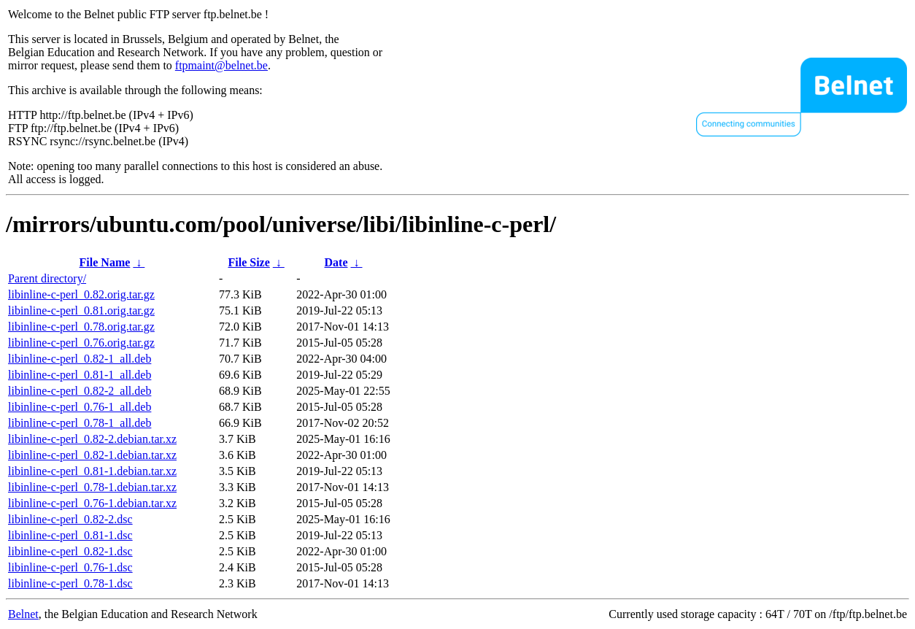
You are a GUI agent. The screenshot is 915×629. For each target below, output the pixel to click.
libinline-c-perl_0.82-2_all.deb (79, 391)
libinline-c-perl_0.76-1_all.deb (79, 407)
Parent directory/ (47, 278)
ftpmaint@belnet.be (221, 65)
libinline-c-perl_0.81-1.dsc (70, 535)
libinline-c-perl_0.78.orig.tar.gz (81, 326)
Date (336, 262)
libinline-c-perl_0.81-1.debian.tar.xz (92, 471)
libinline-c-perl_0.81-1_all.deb (79, 374)
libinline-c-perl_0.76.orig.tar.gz (81, 342)
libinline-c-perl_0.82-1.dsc (70, 551)
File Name (105, 262)
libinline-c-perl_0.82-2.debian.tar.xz (92, 439)
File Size (248, 262)
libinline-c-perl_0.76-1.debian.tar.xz (92, 503)
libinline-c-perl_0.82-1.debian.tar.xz (92, 455)
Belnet (23, 614)
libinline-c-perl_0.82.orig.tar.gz (81, 294)
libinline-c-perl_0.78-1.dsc (70, 583)
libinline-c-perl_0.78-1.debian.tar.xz (92, 487)
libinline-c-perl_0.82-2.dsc (70, 519)
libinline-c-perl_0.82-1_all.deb (79, 358)
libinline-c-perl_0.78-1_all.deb (79, 423)
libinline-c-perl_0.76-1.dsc (70, 567)
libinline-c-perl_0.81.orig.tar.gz (81, 310)
